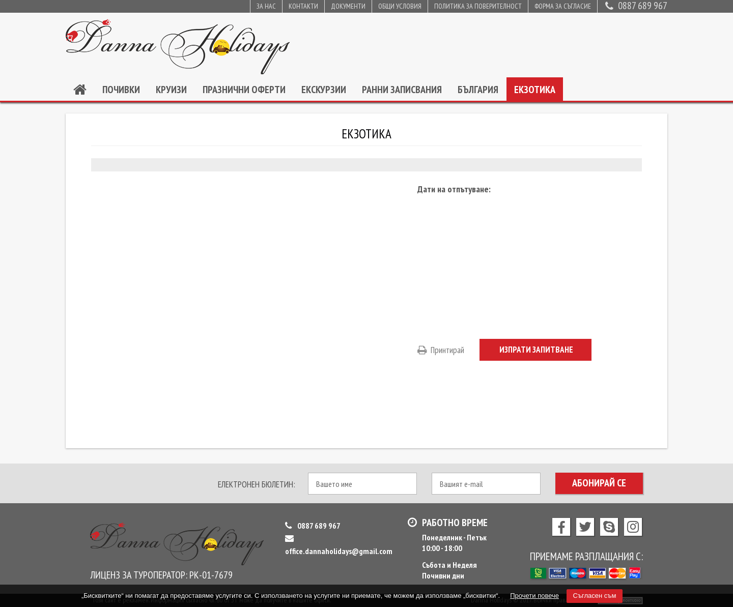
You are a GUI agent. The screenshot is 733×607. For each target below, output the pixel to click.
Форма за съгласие (562, 6)
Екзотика (534, 89)
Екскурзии (323, 89)
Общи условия (399, 6)
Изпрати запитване (536, 349)
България (478, 89)
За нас (266, 6)
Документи (348, 6)
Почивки (121, 89)
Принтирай (440, 350)
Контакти (303, 6)
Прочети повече (534, 595)
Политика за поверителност (478, 6)
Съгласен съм (594, 595)
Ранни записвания (402, 89)
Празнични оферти (244, 89)
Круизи (171, 89)
